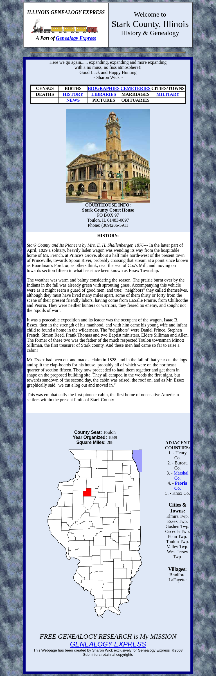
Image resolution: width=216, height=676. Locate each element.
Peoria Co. (180, 486)
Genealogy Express (76, 38)
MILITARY (167, 94)
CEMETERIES (135, 88)
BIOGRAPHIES (104, 88)
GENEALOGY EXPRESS (108, 644)
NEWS (73, 100)
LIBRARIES (103, 94)
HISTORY (73, 94)
